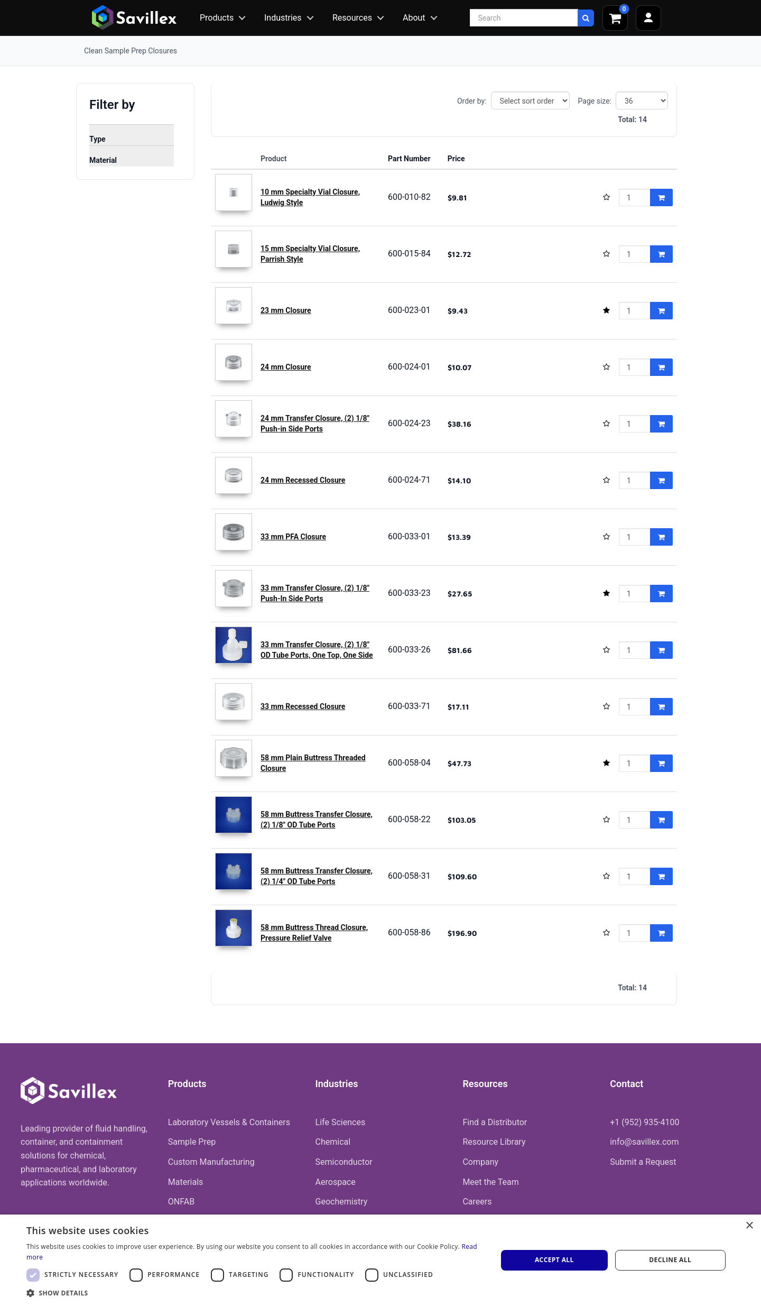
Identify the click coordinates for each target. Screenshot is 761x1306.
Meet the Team (490, 1182)
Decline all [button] (670, 1259)
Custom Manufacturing (211, 1162)
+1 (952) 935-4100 (644, 1122)
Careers (476, 1202)
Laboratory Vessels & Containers (229, 1122)
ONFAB (181, 1202)
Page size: (594, 101)
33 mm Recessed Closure (303, 706)
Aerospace (335, 1182)
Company (480, 1162)
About (414, 18)
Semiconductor (344, 1162)
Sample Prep (192, 1142)
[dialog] (380, 1260)
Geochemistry (341, 1202)
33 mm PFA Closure (293, 536)
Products (217, 18)
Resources (352, 18)
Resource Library (493, 1142)
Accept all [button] (554, 1259)
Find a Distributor (494, 1122)
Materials (185, 1182)
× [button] (749, 1226)
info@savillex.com (644, 1142)
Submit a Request (643, 1162)
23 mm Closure (286, 310)
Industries (283, 18)
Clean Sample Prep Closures (130, 51)
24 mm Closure (286, 367)
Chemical (333, 1142)
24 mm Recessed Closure (303, 480)
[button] (255, 1292)
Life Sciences (340, 1122)
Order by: (472, 101)
